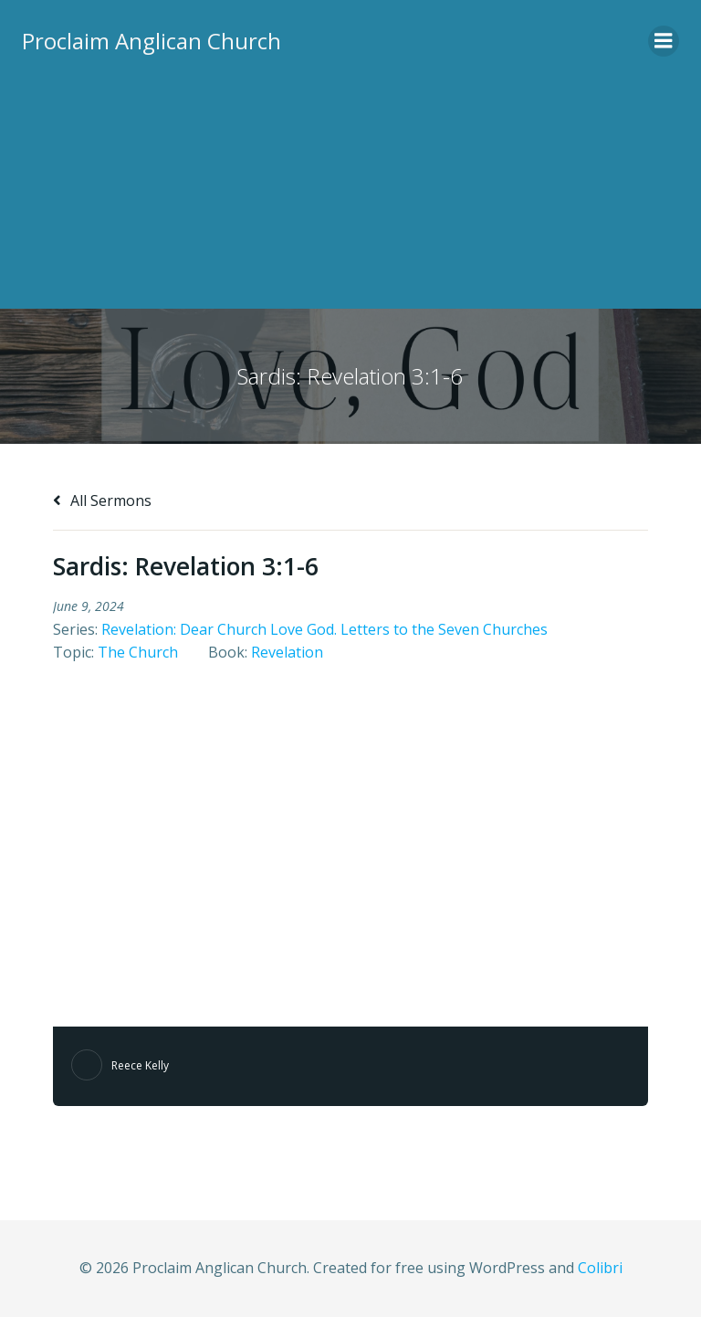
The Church (138, 652)
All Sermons (102, 500)
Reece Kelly (140, 1065)
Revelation (287, 652)
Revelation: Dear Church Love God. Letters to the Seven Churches (324, 629)
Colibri (600, 1268)
